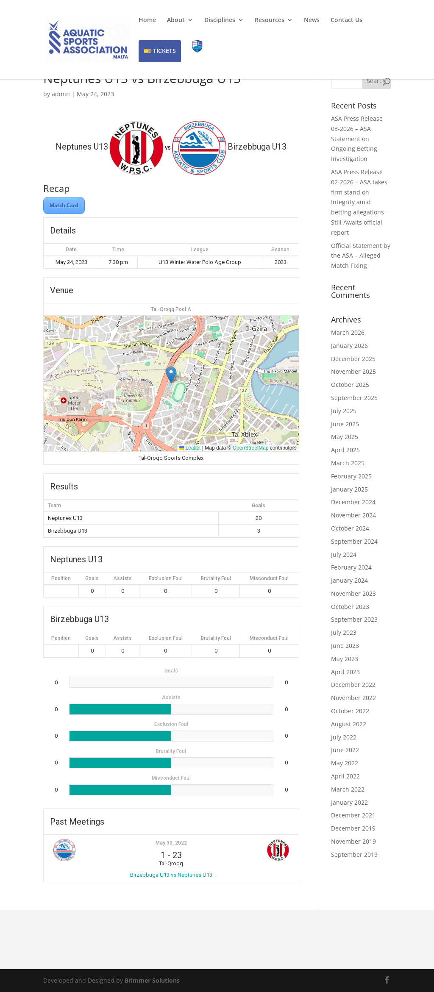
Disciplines (219, 20)
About (176, 20)
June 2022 (345, 750)
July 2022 (343, 737)
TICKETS (164, 51)
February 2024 (351, 567)
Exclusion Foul (166, 578)
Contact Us (346, 20)
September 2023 (354, 619)
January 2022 (349, 802)
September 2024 (354, 541)
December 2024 (353, 502)
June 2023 (345, 646)
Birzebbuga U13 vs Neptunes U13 (171, 875)
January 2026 (349, 346)
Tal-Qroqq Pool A (171, 309)
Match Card (64, 205)
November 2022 (353, 698)
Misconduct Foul (269, 578)
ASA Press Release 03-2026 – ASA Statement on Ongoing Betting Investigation (357, 138)
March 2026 (347, 332)
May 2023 (344, 659)
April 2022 (345, 776)
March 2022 (347, 789)
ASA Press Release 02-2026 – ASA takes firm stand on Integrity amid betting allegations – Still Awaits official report (360, 202)
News (312, 20)
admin (61, 94)
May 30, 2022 (171, 843)
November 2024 (353, 515)
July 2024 (343, 554)
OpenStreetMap (251, 448)
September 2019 (354, 854)
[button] (171, 374)
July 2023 (343, 632)
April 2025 (345, 450)
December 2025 (353, 359)
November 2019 (353, 841)
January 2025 (349, 489)
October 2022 (350, 711)
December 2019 (353, 828)
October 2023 (350, 607)
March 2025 (347, 463)
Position (61, 578)
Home (147, 20)
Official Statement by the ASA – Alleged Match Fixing (360, 256)
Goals (92, 578)
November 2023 (353, 593)
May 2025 (344, 437)
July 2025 (343, 411)
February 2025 (351, 476)
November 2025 (353, 371)
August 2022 (348, 724)
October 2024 (350, 528)
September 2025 (354, 398)
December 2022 (353, 685)
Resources (269, 20)
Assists (122, 578)
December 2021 (353, 815)
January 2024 (349, 580)
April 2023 (345, 672)
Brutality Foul (216, 578)
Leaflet (189, 448)
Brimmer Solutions (152, 980)
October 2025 (350, 385)
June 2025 (345, 424)
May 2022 (344, 763)
